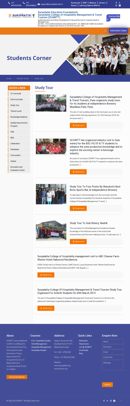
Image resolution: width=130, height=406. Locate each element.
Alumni (74, 5)
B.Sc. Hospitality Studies (41, 341)
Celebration (15, 144)
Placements (84, 344)
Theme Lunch (16, 111)
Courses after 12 (113, 17)
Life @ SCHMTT (85, 347)
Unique (13, 161)
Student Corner (23, 79)
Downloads (75, 3)
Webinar (92, 3)
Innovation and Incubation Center (18, 168)
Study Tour (15, 105)
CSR (12, 132)
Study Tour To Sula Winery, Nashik (89, 223)
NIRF (85, 3)
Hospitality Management (41, 347)
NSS (12, 138)
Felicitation (15, 149)
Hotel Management (39, 344)
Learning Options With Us (89, 5)
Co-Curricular (16, 94)
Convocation (16, 155)
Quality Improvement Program (19, 124)
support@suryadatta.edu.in (52, 4)
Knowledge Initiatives (19, 117)
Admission (83, 341)
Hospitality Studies (38, 350)
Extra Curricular (17, 99)
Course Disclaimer (17, 377)
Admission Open (118, 30)
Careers (102, 3)
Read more (47, 308)
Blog (81, 353)
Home (8, 79)
